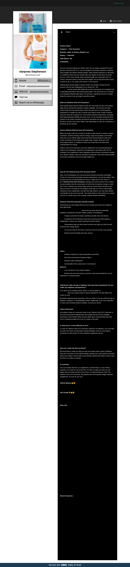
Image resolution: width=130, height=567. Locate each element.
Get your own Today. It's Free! (65, 565)
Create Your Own (119, 3)
